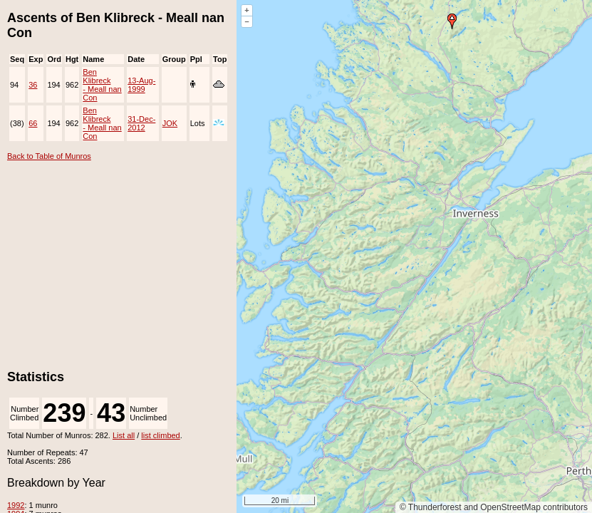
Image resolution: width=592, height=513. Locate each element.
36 (32, 85)
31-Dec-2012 (141, 123)
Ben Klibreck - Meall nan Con (102, 85)
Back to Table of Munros (49, 156)
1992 (15, 505)
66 (32, 123)
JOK (169, 123)
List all (124, 435)
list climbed (160, 435)
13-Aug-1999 (141, 84)
